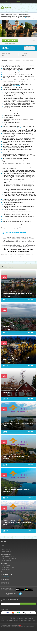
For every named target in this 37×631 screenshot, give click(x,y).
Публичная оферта (6, 569)
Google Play (29, 589)
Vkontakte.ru (4, 583)
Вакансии (4, 547)
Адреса (11, 60)
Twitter (6, 583)
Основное (4, 60)
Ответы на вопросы (6, 551)
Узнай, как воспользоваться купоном (16, 232)
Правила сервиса (6, 549)
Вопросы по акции (28, 60)
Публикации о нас (6, 546)
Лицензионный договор (8, 567)
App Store (20, 589)
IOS (21, 65)
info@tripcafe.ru (16, 85)
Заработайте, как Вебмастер (9, 558)
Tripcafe (20, 71)
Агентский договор (6, 565)
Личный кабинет (35, 1)
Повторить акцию (10, 40)
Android (27, 65)
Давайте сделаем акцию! (8, 556)
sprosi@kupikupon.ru (6, 574)
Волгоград (18, 1)
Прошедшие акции (6, 560)
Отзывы (17, 60)
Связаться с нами (5, 576)
